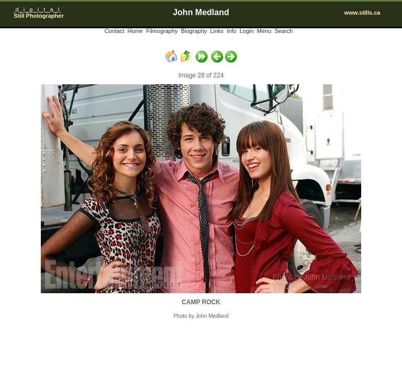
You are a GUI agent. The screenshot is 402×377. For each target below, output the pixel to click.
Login (247, 31)
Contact (115, 31)
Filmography (162, 31)
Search (283, 31)
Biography (194, 31)
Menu (264, 31)
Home (135, 31)
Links (217, 31)
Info (231, 31)
